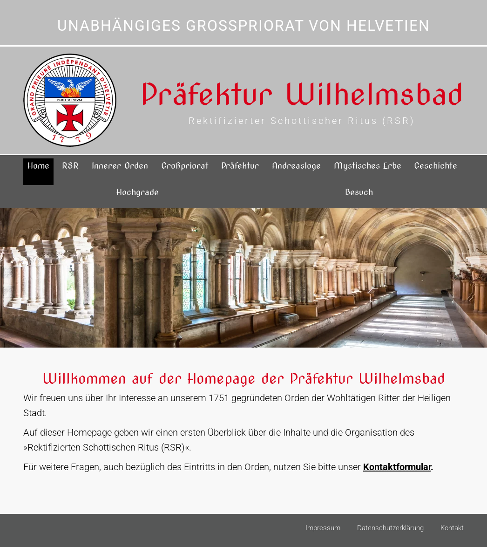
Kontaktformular (397, 466)
